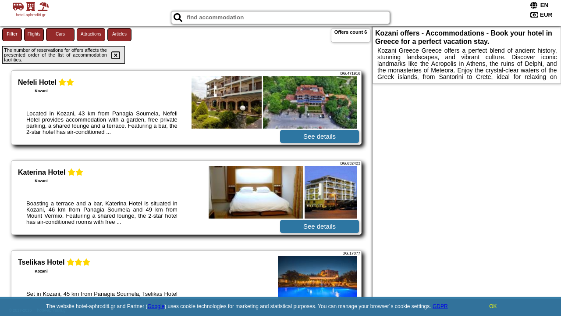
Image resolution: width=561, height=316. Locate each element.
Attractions (91, 34)
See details (319, 136)
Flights (34, 34)
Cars (60, 34)
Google (156, 306)
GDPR (440, 306)
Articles (119, 34)
